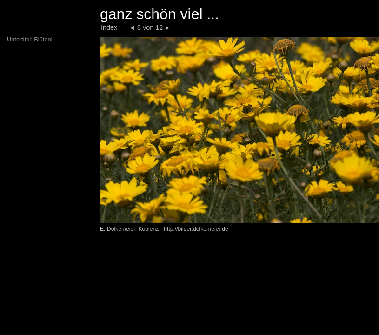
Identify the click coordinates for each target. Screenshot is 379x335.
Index (109, 27)
